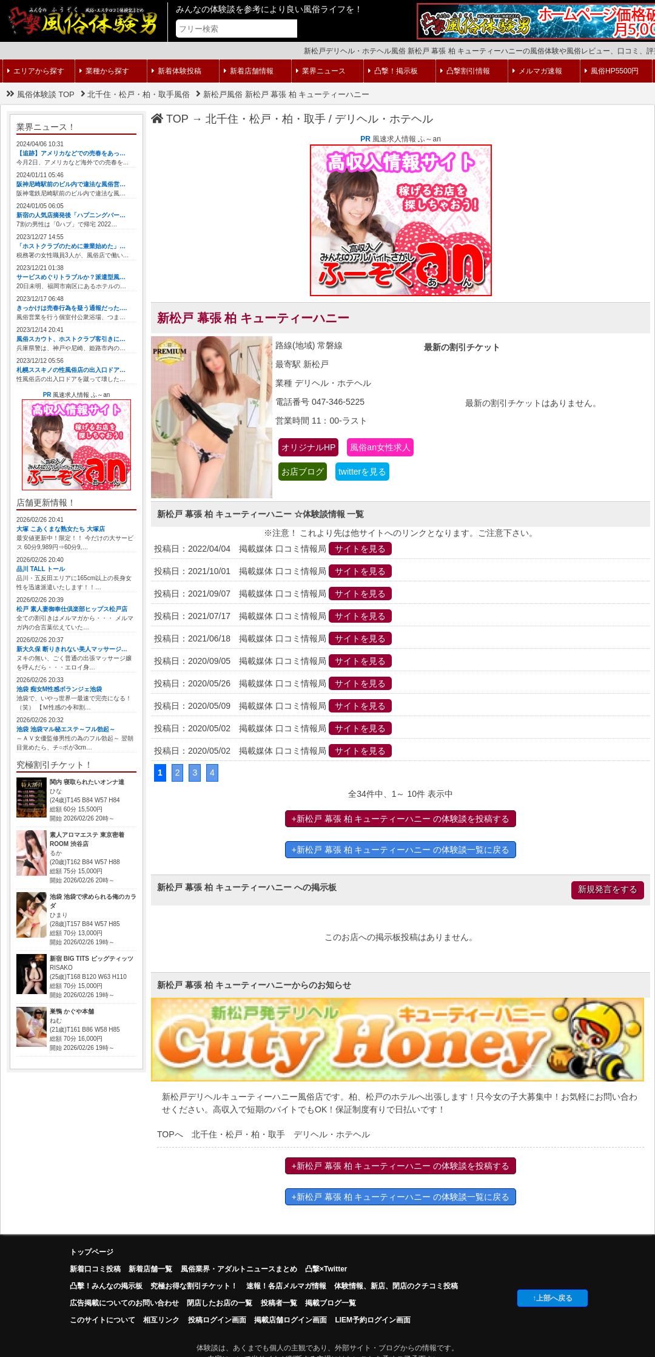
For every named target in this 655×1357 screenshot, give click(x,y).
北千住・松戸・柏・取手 (266, 119)
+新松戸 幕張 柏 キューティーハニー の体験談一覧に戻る (401, 849)
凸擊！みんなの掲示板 (106, 1286)
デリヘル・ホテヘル (384, 119)
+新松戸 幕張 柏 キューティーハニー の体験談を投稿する (401, 819)
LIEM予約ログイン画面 (373, 1320)
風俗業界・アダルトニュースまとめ (239, 1269)
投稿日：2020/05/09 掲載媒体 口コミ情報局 (273, 706)
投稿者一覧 (279, 1303)
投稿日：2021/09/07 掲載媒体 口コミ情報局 (273, 593)
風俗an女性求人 (380, 447)
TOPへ (170, 1134)
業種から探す (104, 71)
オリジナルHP (308, 447)
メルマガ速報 (537, 71)
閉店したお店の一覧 (219, 1303)
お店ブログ (302, 471)
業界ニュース (321, 71)
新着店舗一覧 (150, 1269)
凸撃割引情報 (465, 71)
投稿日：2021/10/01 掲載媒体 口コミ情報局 (273, 571)
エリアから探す (35, 71)
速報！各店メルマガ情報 (286, 1286)
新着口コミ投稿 (95, 1269)
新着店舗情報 (249, 71)
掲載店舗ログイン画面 (290, 1320)
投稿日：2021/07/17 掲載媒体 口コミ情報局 (273, 616)
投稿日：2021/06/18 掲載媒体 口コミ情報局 (273, 638)
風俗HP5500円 (612, 71)
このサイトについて (102, 1320)
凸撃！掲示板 (393, 71)
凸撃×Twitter (326, 1269)
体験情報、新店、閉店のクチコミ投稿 (396, 1286)
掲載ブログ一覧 (330, 1303)
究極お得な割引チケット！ (194, 1286)
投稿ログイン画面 (217, 1320)
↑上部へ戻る (552, 1298)
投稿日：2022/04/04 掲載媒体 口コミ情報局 (273, 548)
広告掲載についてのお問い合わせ (124, 1303)
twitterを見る (362, 471)
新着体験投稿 (176, 71)
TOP (170, 119)
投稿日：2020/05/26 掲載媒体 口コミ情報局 (273, 683)
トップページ (91, 1252)
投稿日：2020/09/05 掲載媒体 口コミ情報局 (273, 661)
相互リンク (161, 1320)
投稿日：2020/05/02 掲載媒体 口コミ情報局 (273, 728)
